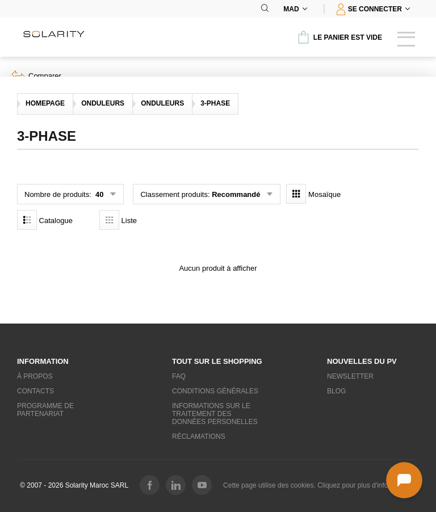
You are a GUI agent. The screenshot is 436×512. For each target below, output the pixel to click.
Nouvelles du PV (362, 361)
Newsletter (350, 376)
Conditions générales (215, 391)
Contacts (35, 391)
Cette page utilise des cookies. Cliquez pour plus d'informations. (319, 485)
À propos (35, 376)
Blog (336, 391)
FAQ (179, 376)
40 (98, 194)
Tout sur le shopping (217, 361)
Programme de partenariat (45, 410)
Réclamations (198, 436)
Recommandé (236, 194)
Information (43, 361)
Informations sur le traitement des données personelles (215, 414)
